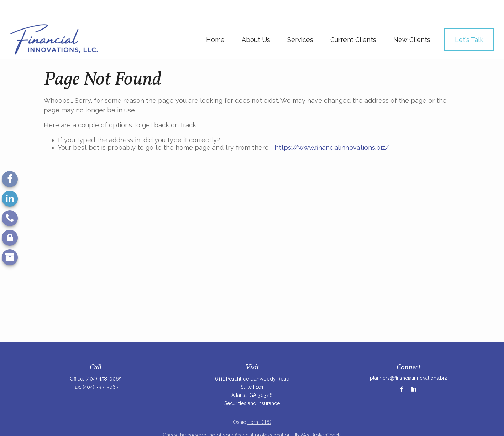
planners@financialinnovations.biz (408, 358)
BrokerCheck (326, 415)
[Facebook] (10, 179)
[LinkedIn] (10, 199)
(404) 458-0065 (103, 358)
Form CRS (259, 402)
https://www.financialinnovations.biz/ (332, 127)
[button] (215, 19)
